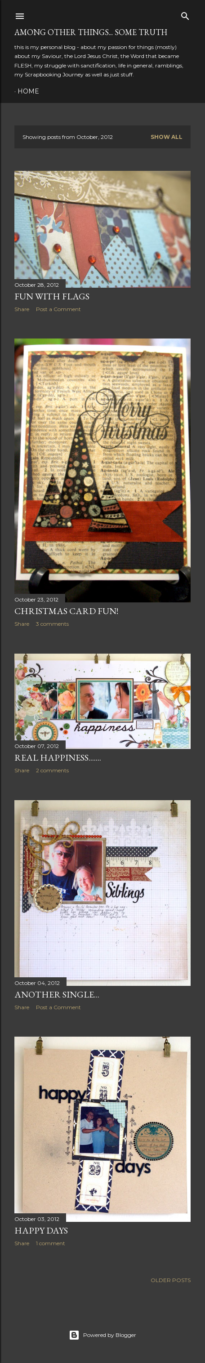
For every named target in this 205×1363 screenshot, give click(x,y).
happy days (41, 1230)
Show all (167, 137)
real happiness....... (57, 757)
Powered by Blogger (102, 1335)
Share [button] (21, 309)
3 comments (52, 623)
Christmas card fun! (66, 611)
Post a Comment (58, 309)
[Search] (185, 14)
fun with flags (51, 296)
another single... (56, 994)
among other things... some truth (90, 32)
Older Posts (171, 1280)
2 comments (52, 770)
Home (28, 91)
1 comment (50, 1243)
